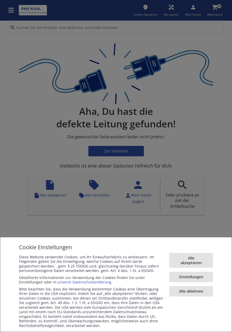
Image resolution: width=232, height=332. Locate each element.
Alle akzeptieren (191, 260)
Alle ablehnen (191, 291)
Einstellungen (191, 276)
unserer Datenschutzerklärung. (85, 282)
